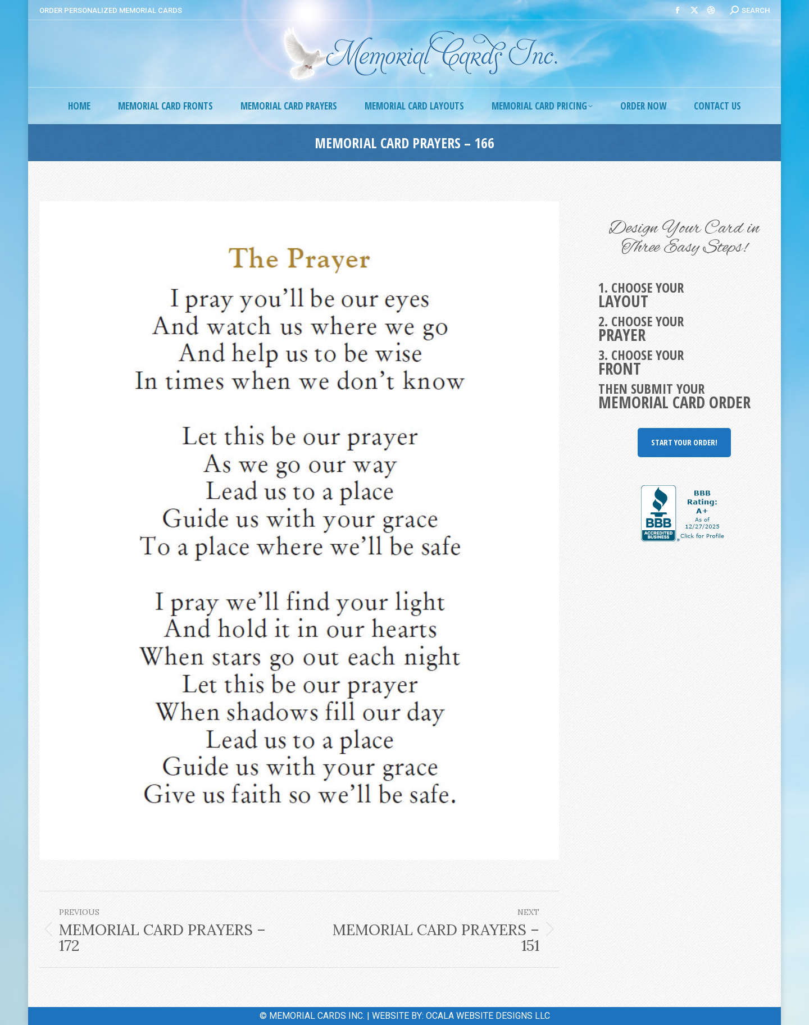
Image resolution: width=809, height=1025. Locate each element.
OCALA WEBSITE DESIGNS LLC (488, 1015)
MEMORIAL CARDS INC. (317, 1015)
